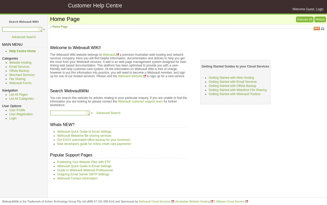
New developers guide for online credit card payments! (94, 144)
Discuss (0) (304, 19)
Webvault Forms (20, 83)
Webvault (109, 54)
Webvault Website (130, 76)
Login (319, 9)
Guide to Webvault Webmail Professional (85, 170)
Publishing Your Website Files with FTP (84, 162)
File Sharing (17, 79)
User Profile (17, 110)
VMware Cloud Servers (230, 201)
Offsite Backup (19, 71)
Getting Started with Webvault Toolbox (235, 94)
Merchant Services (21, 75)
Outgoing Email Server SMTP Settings (83, 174)
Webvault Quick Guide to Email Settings (84, 131)
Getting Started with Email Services (233, 82)
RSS (317, 28)
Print (323, 29)
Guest (310, 9)
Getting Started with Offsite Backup (232, 86)
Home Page (60, 26)
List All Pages (18, 94)
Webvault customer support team (140, 101)
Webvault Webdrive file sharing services (84, 136)
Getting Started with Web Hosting (231, 77)
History (320, 19)
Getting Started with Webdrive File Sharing (238, 90)
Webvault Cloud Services (154, 201)
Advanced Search (24, 37)
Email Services (19, 67)
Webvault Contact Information (77, 178)
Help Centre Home (22, 51)
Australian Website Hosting (193, 201)
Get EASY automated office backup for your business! (93, 140)
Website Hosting (20, 62)
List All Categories (21, 98)
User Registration (21, 114)
